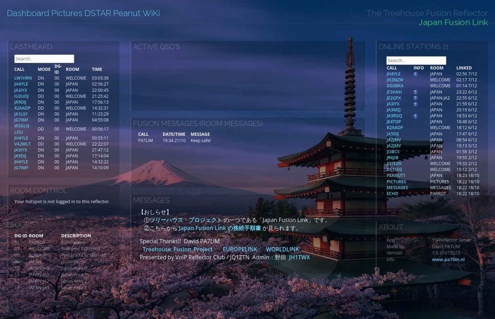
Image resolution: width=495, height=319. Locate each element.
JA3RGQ (409, 116)
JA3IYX (407, 104)
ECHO (407, 193)
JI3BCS (407, 152)
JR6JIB (407, 158)
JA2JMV (408, 140)
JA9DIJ (407, 134)
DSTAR (98, 13)
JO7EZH (408, 163)
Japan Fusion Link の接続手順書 (220, 228)
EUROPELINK (240, 249)
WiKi (151, 13)
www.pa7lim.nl (461, 259)
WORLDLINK (282, 249)
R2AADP (409, 128)
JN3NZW (409, 80)
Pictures (66, 13)
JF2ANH (408, 92)
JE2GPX (408, 98)
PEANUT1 (410, 175)
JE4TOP (408, 122)
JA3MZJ (408, 110)
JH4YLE (408, 74)
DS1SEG (409, 169)
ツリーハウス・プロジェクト (186, 220)
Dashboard (28, 13)
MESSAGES (412, 188)
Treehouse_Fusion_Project (178, 249)
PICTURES (411, 182)
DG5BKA (409, 86)
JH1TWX (299, 257)
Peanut (126, 13)
